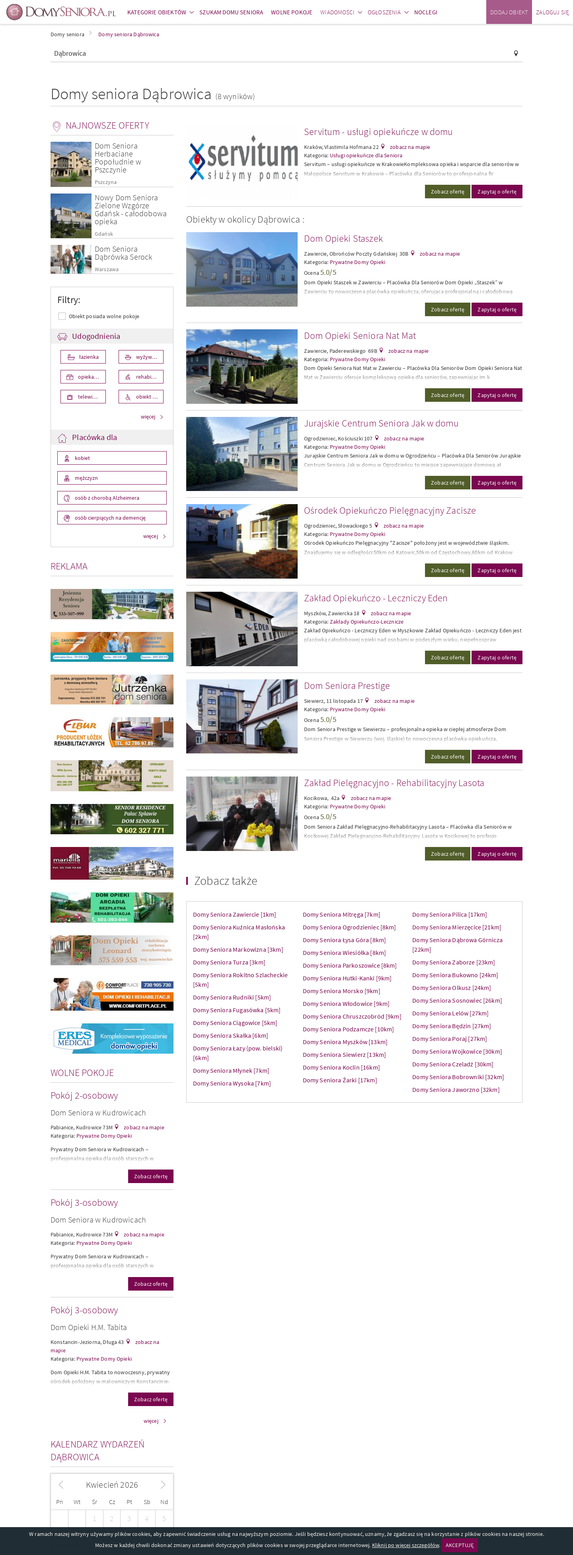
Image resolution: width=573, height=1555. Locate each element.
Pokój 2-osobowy (84, 1095)
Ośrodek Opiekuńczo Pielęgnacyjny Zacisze (390, 510)
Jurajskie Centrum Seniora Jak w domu (381, 423)
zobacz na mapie (143, 1127)
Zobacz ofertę (151, 1176)
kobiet (82, 458)
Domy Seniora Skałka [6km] (230, 1035)
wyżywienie (149, 356)
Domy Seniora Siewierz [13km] (344, 1054)
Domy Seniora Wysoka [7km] (232, 1083)
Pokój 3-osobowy (84, 1202)
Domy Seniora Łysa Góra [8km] (344, 940)
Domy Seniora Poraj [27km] (449, 1039)
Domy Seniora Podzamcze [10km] (348, 1029)
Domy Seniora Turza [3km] (229, 962)
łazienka (88, 356)
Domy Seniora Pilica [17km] (449, 914)
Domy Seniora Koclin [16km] (341, 1067)
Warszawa (107, 269)
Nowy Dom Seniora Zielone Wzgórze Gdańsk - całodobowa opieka (131, 209)
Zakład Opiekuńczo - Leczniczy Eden (376, 598)
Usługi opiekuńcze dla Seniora (366, 155)
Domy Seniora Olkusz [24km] (451, 988)
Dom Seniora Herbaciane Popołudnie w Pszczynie (118, 157)
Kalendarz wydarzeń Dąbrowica (97, 1450)
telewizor (88, 396)
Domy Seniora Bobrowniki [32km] (458, 1077)
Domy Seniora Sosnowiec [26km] (457, 1000)
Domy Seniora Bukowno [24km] (455, 975)
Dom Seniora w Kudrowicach (98, 1112)
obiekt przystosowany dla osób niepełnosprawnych (149, 396)
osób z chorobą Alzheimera (106, 497)
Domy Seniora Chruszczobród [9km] (352, 1016)
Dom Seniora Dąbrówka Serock (123, 253)
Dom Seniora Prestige (347, 685)
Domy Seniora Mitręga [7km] (341, 914)
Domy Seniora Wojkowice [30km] (457, 1051)
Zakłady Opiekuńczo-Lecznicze (366, 621)
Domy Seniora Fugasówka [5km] (237, 1010)
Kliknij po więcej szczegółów (405, 1545)
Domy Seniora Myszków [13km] (345, 1042)
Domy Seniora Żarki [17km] (340, 1080)
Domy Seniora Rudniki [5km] (232, 997)
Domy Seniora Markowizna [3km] (238, 949)
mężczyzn (86, 477)
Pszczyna (106, 182)
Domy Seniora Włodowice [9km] (346, 1003)
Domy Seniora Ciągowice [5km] (235, 1023)
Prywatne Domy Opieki (104, 1135)
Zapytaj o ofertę (496, 191)
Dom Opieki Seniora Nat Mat (360, 335)
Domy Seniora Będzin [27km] (451, 1026)
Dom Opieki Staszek (343, 238)
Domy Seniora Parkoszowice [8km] (350, 965)
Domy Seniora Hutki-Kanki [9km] (347, 978)
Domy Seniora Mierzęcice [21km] (456, 927)
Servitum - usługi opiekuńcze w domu (378, 131)
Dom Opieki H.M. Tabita (89, 1327)
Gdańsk (104, 234)
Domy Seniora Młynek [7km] (231, 1070)
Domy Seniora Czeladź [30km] (452, 1064)
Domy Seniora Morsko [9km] (341, 991)
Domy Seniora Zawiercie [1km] (234, 914)
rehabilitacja (149, 376)
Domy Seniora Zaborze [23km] (453, 962)
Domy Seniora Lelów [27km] (450, 1013)
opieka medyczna (91, 376)
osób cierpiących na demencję (110, 517)
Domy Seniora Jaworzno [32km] (455, 1089)
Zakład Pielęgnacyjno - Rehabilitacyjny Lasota (394, 783)
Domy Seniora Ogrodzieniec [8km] (349, 927)
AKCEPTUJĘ (460, 1545)
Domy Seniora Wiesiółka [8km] (344, 952)
